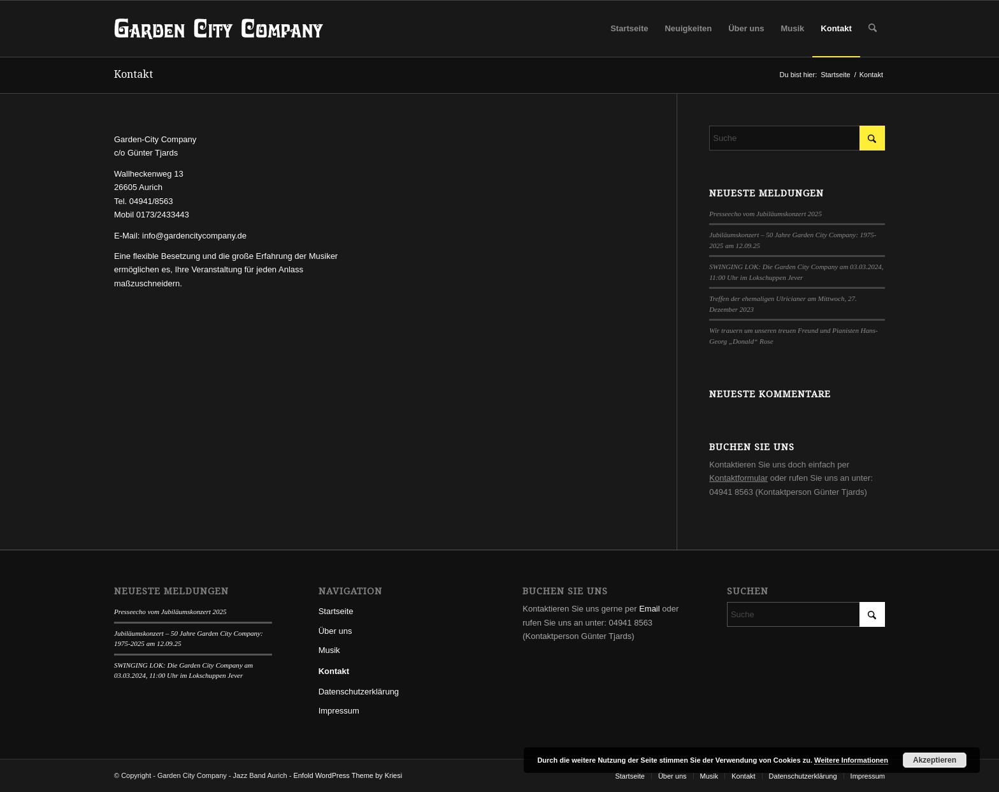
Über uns (335, 631)
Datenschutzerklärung (359, 691)
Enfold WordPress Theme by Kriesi (347, 775)
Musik (329, 650)
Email (649, 608)
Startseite (336, 611)
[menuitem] (629, 29)
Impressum (339, 710)
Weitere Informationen (851, 760)
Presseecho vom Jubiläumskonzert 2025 (765, 213)
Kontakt (133, 74)
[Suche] (872, 29)
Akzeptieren (934, 760)
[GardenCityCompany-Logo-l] (218, 29)
